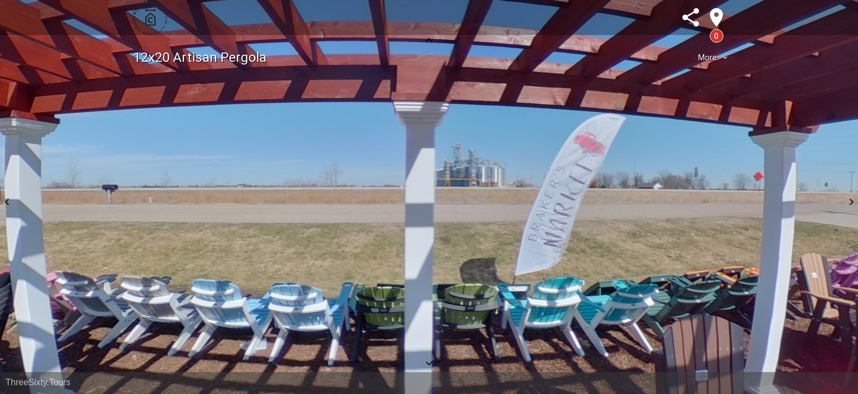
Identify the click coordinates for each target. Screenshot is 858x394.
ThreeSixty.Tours (38, 382)
